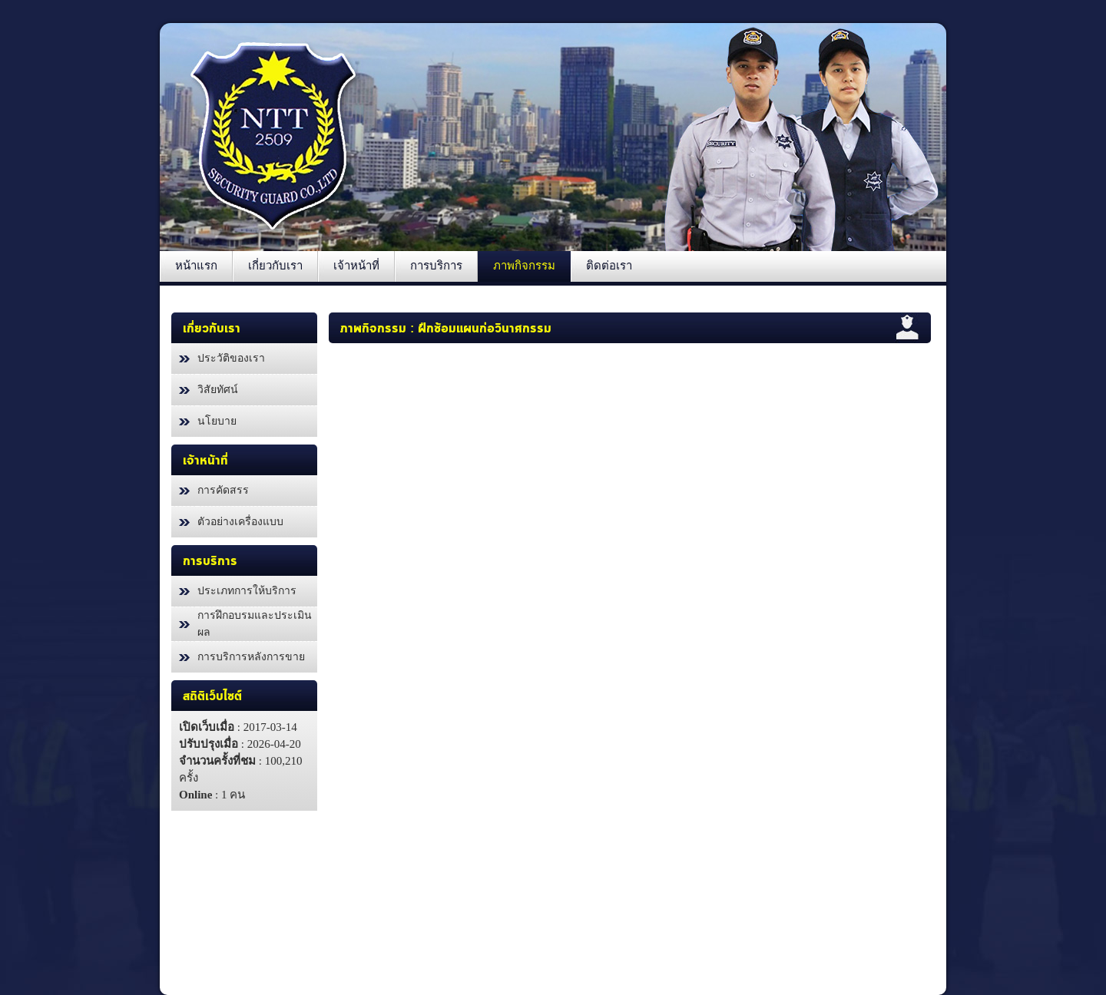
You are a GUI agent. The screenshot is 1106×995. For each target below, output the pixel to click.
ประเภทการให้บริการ (246, 591)
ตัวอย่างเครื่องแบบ (240, 521)
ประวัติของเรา (231, 358)
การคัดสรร (223, 490)
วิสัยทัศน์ (217, 389)
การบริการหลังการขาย (251, 657)
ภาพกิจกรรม (373, 328)
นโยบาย (217, 421)
